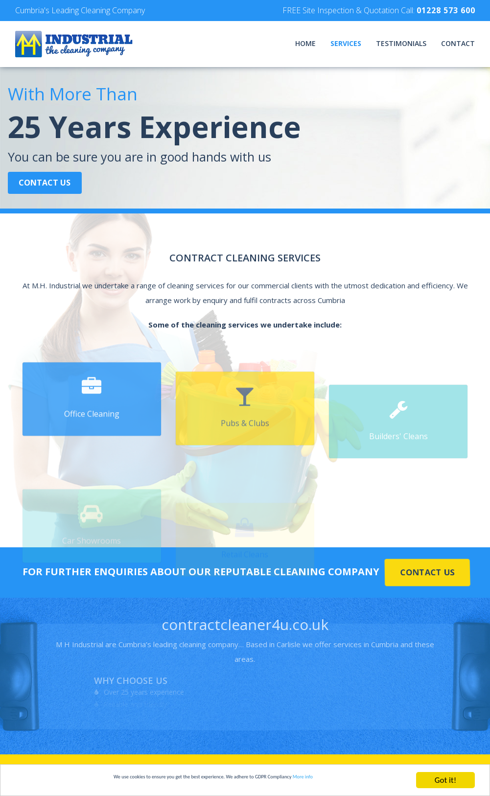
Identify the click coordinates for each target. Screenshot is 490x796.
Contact (458, 43)
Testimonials (401, 43)
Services (345, 43)
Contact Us (48, 188)
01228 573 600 (446, 10)
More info (360, 780)
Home (305, 43)
